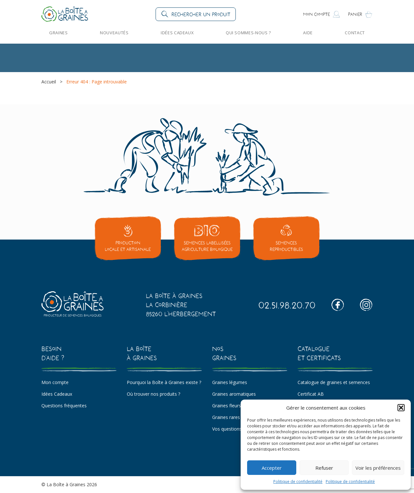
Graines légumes (229, 382)
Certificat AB (311, 394)
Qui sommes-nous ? (248, 33)
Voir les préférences (378, 468)
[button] (401, 407)
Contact (355, 33)
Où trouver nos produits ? (153, 394)
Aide (308, 33)
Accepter (272, 468)
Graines (58, 33)
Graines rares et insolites (238, 417)
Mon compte (55, 382)
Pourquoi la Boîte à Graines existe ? (164, 382)
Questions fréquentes (64, 405)
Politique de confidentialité (297, 481)
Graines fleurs (226, 405)
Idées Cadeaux (177, 33)
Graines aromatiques (234, 394)
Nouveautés (114, 33)
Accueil (48, 82)
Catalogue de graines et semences (334, 382)
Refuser (324, 468)
